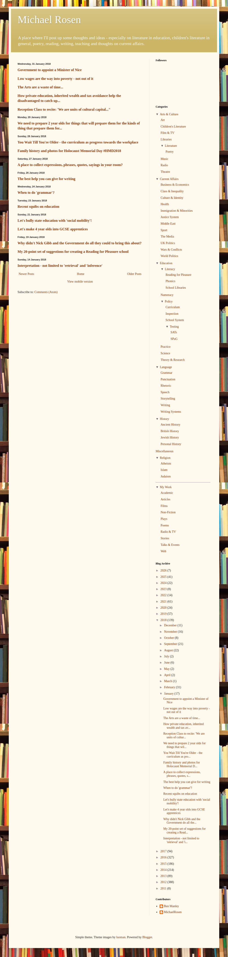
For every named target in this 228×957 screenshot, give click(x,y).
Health (165, 204)
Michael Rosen (49, 19)
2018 (163, 620)
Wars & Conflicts (171, 249)
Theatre (165, 171)
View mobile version (80, 281)
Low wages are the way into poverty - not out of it (55, 79)
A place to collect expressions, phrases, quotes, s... (182, 773)
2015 (163, 863)
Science (165, 353)
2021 (163, 601)
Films (164, 506)
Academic (167, 492)
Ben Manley (171, 906)
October (169, 637)
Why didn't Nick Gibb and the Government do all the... (181, 820)
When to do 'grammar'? (36, 192)
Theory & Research (173, 359)
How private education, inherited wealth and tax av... (183, 725)
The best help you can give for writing (46, 179)
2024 (163, 583)
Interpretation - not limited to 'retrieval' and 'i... (181, 840)
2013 (163, 876)
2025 (163, 576)
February (170, 687)
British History (170, 431)
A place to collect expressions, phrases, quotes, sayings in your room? (70, 165)
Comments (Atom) (45, 292)
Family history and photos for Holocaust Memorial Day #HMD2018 (69, 151)
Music (164, 159)
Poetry (170, 151)
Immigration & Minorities (177, 210)
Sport (164, 230)
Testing (174, 326)
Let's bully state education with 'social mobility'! (55, 220)
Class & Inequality (172, 191)
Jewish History (170, 437)
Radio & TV (168, 531)
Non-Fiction (168, 512)
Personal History (171, 444)
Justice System (170, 217)
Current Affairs (169, 179)
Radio (164, 165)
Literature (171, 145)
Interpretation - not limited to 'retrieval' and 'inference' (60, 266)
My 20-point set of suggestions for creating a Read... (184, 830)
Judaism (166, 476)
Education (166, 263)
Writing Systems (171, 411)
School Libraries (176, 287)
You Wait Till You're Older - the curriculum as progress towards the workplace (78, 142)
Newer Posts (26, 274)
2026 (163, 570)
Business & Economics (175, 184)
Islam (164, 470)
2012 (163, 882)
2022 (163, 595)
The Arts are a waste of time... (40, 87)
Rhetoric (166, 385)
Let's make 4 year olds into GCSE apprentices (53, 229)
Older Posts (134, 274)
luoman (120, 937)
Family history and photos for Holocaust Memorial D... (181, 764)
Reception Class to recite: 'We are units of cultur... (184, 735)
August (169, 650)
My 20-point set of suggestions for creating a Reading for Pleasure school (73, 252)
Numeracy (167, 295)
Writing (165, 405)
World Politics (169, 256)
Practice (166, 346)
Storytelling (168, 398)
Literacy (170, 269)
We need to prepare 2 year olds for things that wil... (184, 745)
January (169, 693)
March (168, 681)
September (171, 644)
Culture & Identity (172, 197)
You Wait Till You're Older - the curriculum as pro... (182, 754)
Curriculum (173, 307)
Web (163, 551)
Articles (165, 499)
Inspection (172, 313)
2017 (163, 851)
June (167, 662)
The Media (167, 236)
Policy (169, 301)
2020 (163, 607)
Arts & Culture (169, 114)
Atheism (166, 463)
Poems (165, 525)
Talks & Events (170, 545)
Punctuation (168, 379)
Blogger (147, 937)
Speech (165, 392)
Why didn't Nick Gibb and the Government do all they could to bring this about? (79, 243)
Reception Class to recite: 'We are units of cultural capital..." (64, 109)
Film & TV (168, 132)
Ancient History (170, 424)
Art (163, 120)
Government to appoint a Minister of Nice (50, 70)
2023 (163, 589)
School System (175, 320)
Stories (165, 538)
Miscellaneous (164, 451)
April (167, 675)
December (170, 625)
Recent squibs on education (38, 206)
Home (80, 274)
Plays (164, 518)
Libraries (166, 139)
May (167, 669)
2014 (163, 869)
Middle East (168, 223)
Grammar (167, 372)
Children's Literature (173, 126)
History (164, 419)
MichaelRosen (173, 912)
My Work (165, 487)
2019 (163, 613)
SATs (174, 332)
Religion (165, 457)
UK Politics (168, 243)
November (171, 631)
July (167, 656)
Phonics (170, 281)
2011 (163, 888)
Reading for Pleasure (178, 274)
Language (166, 367)
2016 (163, 857)
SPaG (174, 339)
